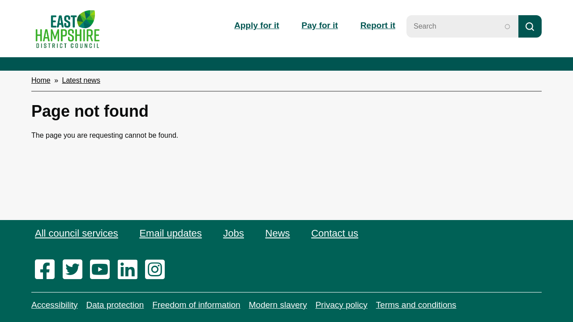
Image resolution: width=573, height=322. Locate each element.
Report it (377, 25)
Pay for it (320, 25)
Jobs (233, 233)
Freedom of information (196, 304)
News (277, 233)
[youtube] (102, 270)
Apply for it (256, 25)
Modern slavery (278, 304)
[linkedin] (130, 270)
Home (41, 80)
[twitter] (75, 270)
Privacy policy (342, 304)
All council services (76, 233)
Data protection (115, 304)
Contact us (334, 233)
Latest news (81, 80)
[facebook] (47, 270)
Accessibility (54, 304)
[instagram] (158, 270)
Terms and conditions (416, 304)
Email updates (170, 233)
